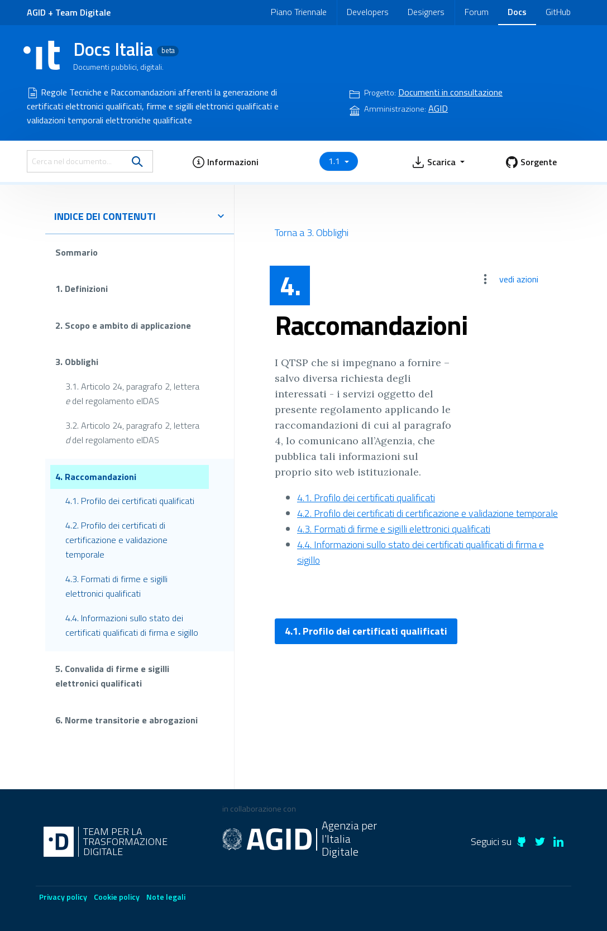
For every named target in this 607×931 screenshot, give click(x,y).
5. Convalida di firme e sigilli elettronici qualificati (112, 676)
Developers (368, 11)
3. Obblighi (76, 361)
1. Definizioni (81, 288)
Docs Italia (126, 49)
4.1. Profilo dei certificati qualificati (129, 500)
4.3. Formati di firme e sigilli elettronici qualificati (116, 586)
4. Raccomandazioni (95, 476)
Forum (477, 11)
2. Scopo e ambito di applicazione (123, 325)
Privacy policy (63, 897)
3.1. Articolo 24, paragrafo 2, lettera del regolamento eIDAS (132, 393)
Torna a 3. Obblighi (311, 232)
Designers (426, 11)
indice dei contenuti (139, 216)
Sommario (76, 252)
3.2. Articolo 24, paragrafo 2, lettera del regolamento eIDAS (132, 433)
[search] (137, 161)
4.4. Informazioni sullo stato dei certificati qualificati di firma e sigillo (131, 625)
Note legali (165, 897)
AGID (36, 12)
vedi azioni (518, 279)
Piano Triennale (299, 11)
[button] (225, 161)
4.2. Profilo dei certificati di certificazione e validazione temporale (116, 540)
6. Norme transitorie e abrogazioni (126, 720)
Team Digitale (83, 12)
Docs (517, 11)
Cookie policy (117, 897)
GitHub (558, 11)
